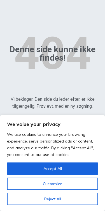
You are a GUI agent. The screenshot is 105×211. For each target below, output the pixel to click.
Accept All (52, 168)
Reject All (52, 198)
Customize (52, 183)
